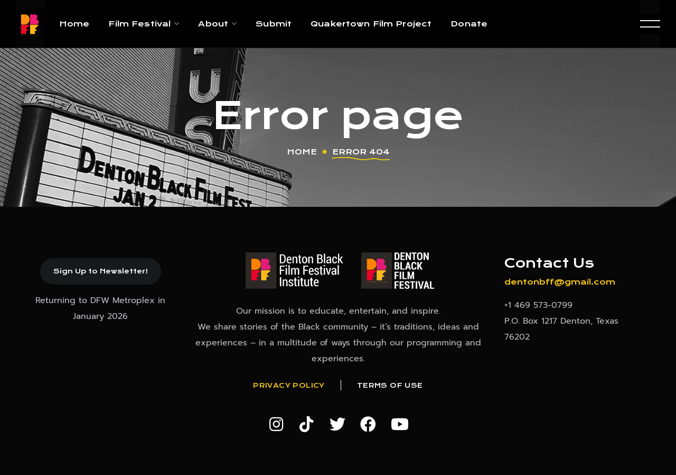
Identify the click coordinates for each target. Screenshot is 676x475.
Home (302, 152)
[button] (100, 271)
